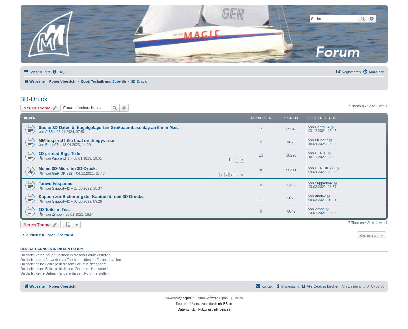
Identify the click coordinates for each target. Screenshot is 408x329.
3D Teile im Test (54, 209)
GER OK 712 (62, 173)
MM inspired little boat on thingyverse (76, 140)
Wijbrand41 (61, 158)
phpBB (187, 298)
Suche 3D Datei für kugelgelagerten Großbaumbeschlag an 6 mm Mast (109, 127)
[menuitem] (58, 72)
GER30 (320, 153)
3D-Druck (33, 98)
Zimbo (57, 214)
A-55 (49, 132)
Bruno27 (52, 145)
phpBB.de (225, 303)
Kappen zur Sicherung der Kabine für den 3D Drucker (92, 196)
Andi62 (320, 196)
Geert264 (322, 127)
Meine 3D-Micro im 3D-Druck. (68, 168)
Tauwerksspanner (56, 183)
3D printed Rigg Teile (59, 153)
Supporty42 (61, 188)
